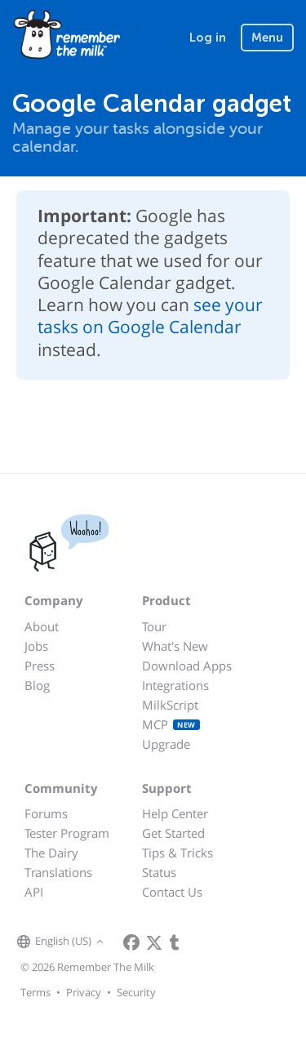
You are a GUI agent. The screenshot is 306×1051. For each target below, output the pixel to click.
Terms (35, 992)
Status (159, 872)
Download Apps (187, 665)
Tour (154, 626)
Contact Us (172, 892)
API (33, 892)
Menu (267, 37)
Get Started (173, 833)
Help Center (175, 813)
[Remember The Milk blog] (174, 942)
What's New (175, 646)
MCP (171, 724)
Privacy (83, 992)
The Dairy (51, 852)
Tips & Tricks (177, 852)
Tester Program (66, 833)
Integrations (175, 685)
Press (39, 665)
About (41, 626)
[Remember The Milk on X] (154, 942)
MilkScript (170, 705)
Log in (207, 37)
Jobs (36, 646)
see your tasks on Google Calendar (150, 315)
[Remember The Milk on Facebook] (131, 942)
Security (136, 992)
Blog (37, 685)
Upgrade (166, 744)
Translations (58, 872)
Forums (46, 813)
